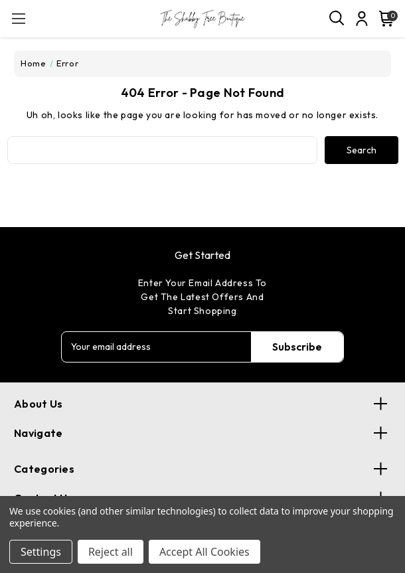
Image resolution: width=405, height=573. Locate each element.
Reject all (110, 551)
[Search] (337, 19)
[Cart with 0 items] (383, 19)
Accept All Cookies (204, 551)
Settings (41, 551)
